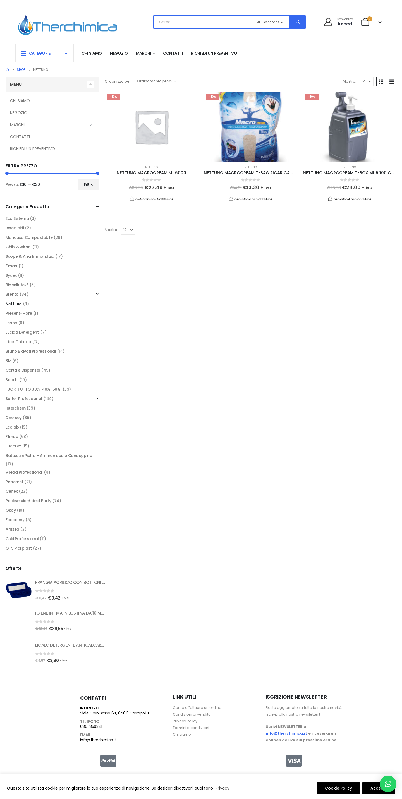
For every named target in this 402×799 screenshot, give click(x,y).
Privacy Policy (185, 721)
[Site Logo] (67, 23)
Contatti (173, 53)
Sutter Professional (24, 398)
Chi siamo (92, 53)
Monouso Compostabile (29, 237)
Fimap (11, 266)
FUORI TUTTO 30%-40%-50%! (33, 389)
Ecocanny (15, 520)
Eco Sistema (17, 218)
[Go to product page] (151, 127)
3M (8, 361)
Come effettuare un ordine (197, 707)
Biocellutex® (17, 285)
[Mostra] (366, 81)
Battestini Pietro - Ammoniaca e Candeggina (49, 455)
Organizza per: (118, 81)
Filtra (89, 184)
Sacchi (12, 379)
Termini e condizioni (191, 727)
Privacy (222, 788)
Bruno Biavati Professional (31, 351)
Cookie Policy (338, 788)
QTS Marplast (19, 548)
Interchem (15, 408)
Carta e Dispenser (23, 370)
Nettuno (151, 167)
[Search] (297, 22)
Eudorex (13, 446)
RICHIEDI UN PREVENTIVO (214, 53)
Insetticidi (15, 228)
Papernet (14, 482)
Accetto (378, 788)
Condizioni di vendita (192, 714)
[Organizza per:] (157, 81)
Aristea (12, 529)
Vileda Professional (24, 472)
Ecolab (12, 427)
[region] (201, 786)
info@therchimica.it (98, 740)
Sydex (11, 275)
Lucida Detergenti (22, 332)
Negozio (119, 53)
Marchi (143, 53)
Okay (11, 510)
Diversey (14, 417)
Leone (11, 323)
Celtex (12, 491)
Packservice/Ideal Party (28, 501)
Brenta (12, 294)
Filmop (12, 436)
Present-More (19, 313)
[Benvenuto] (338, 22)
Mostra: (349, 81)
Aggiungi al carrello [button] (154, 198)
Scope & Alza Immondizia (30, 256)
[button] (381, 81)
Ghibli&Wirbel (19, 247)
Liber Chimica (18, 342)
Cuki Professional (22, 539)
